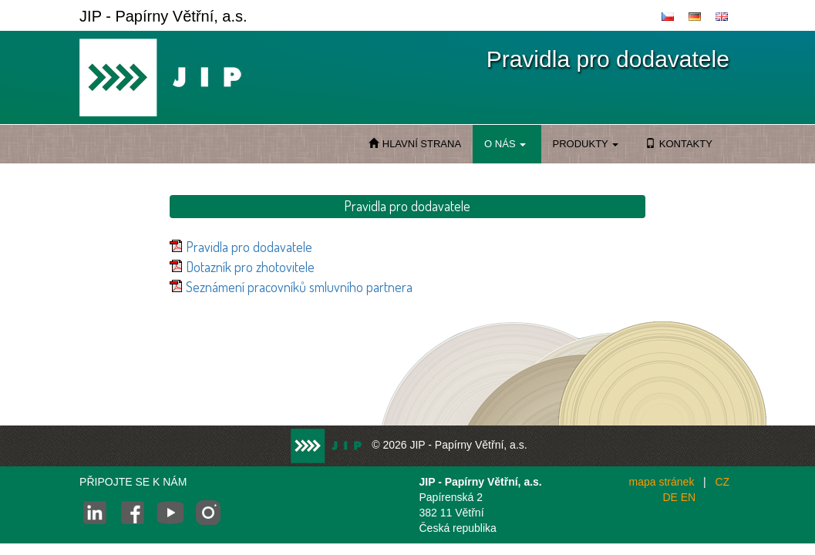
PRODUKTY (585, 144)
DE (669, 497)
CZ (722, 482)
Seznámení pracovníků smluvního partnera (299, 286)
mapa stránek (662, 482)
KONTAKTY (678, 144)
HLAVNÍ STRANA (415, 144)
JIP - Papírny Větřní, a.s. (163, 16)
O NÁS (504, 144)
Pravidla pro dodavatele (249, 246)
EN (688, 497)
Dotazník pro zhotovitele (250, 266)
